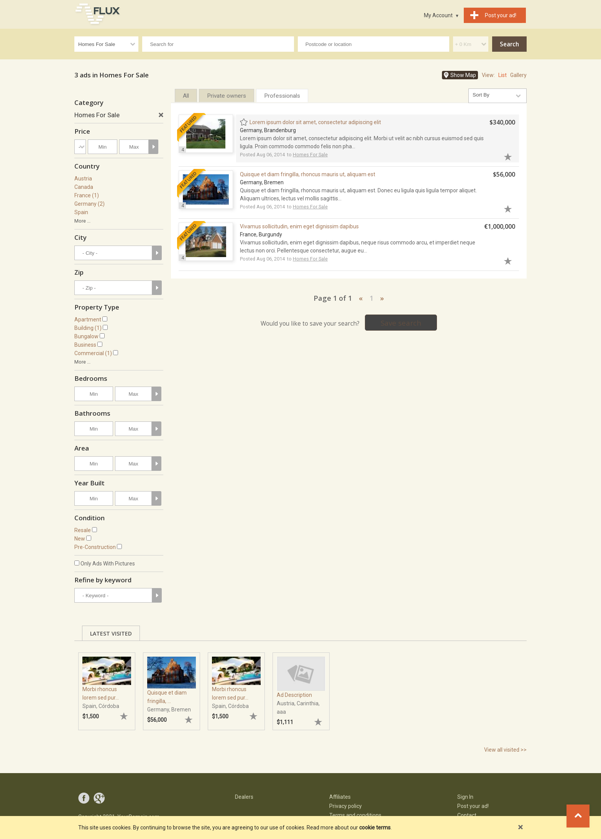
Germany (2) (89, 204)
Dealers (244, 797)
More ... (82, 221)
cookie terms (375, 827)
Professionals (282, 95)
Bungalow (86, 336)
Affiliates (340, 797)
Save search (401, 323)
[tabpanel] (106, 687)
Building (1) (88, 328)
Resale (82, 530)
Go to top (578, 816)
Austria (83, 178)
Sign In (465, 797)
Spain (81, 212)
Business (85, 345)
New (79, 539)
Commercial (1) (93, 353)
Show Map (463, 75)
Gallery (518, 75)
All (186, 95)
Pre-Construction (95, 547)
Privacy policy (345, 806)
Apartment (87, 319)
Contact (466, 815)
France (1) (86, 195)
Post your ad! (473, 806)
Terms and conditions (355, 815)
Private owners (226, 95)
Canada (83, 187)
